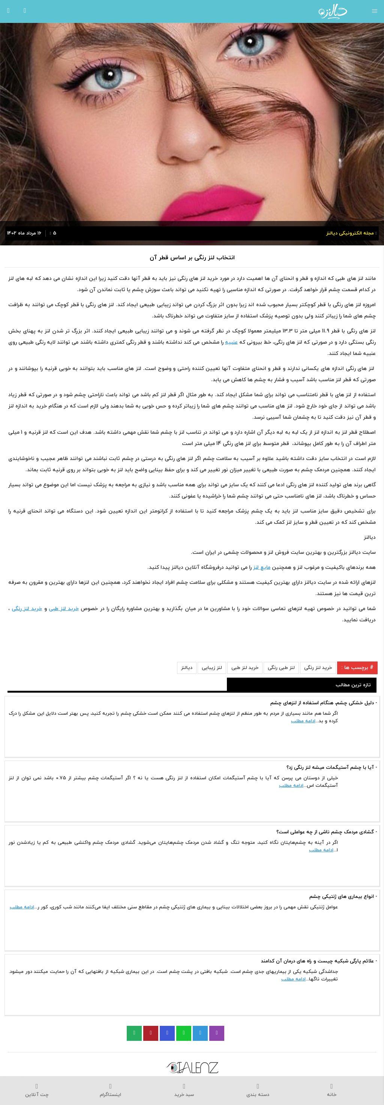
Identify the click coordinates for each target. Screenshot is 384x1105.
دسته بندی (258, 1090)
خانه (331, 1090)
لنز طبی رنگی (281, 668)
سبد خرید (184, 1090)
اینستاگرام (110, 1090)
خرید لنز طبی (244, 668)
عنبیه (231, 342)
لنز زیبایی (212, 668)
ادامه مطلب (303, 721)
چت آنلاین (37, 1090)
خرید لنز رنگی (318, 668)
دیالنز (186, 668)
